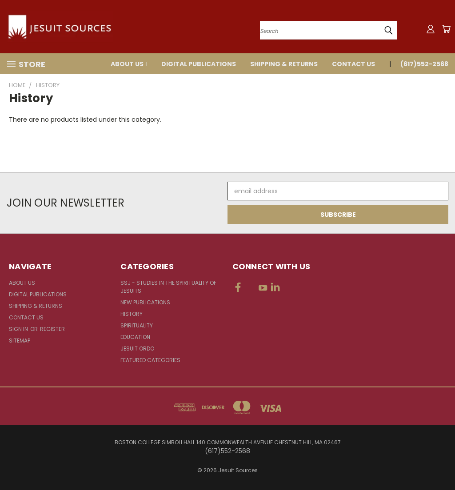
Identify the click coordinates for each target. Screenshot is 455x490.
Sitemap (19, 340)
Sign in (19, 329)
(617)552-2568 (424, 64)
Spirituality (136, 325)
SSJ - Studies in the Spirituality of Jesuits (168, 287)
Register (52, 329)
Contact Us (353, 64)
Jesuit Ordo (137, 348)
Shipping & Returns (284, 64)
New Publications (145, 302)
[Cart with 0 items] (446, 28)
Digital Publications (198, 64)
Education (135, 337)
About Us (129, 64)
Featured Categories (150, 360)
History (131, 314)
